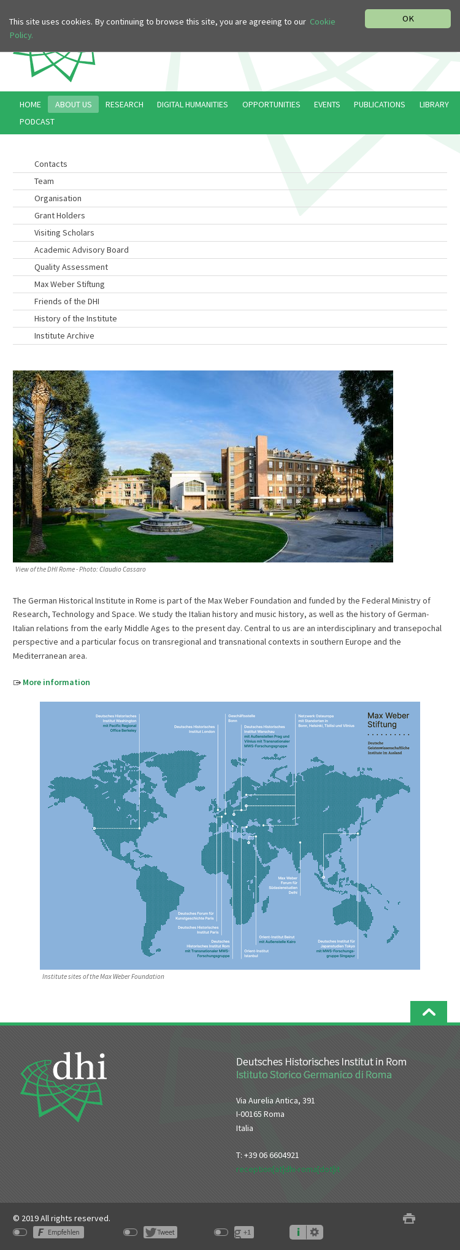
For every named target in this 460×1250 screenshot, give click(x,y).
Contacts (50, 163)
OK (408, 18)
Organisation (58, 198)
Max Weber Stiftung (69, 283)
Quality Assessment (71, 266)
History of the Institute (75, 318)
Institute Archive (64, 335)
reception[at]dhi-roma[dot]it (288, 1169)
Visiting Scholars (64, 232)
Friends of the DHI (66, 301)
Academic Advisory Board (81, 249)
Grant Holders (59, 215)
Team (44, 180)
